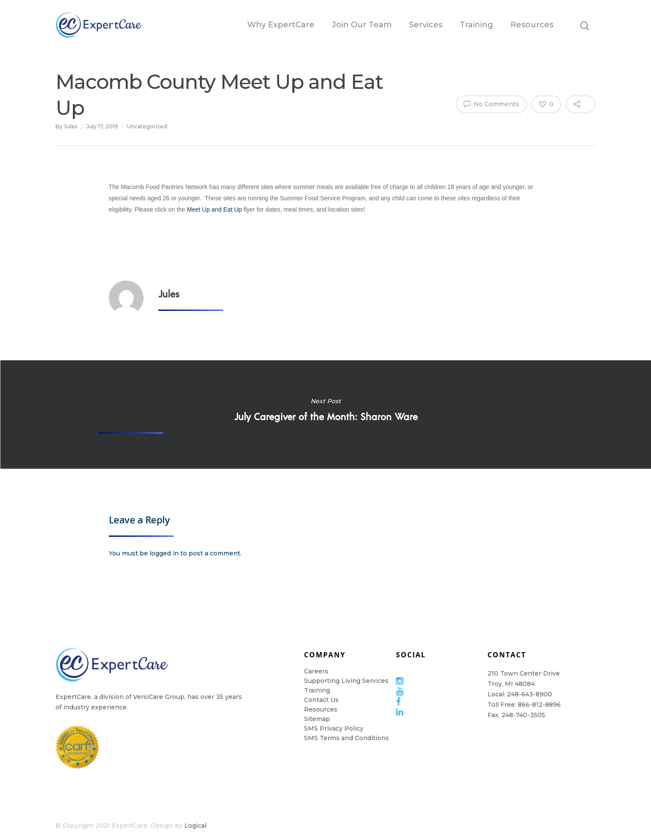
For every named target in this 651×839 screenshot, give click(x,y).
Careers (316, 671)
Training (476, 24)
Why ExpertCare (280, 24)
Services (425, 24)
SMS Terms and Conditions (346, 738)
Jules (70, 126)
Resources (531, 24)
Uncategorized (147, 126)
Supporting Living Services (346, 681)
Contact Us (321, 700)
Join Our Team (362, 24)
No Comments (491, 103)
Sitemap (317, 719)
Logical (195, 825)
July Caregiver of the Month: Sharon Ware (325, 414)
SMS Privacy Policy (333, 728)
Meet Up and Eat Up (214, 209)
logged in (164, 553)
